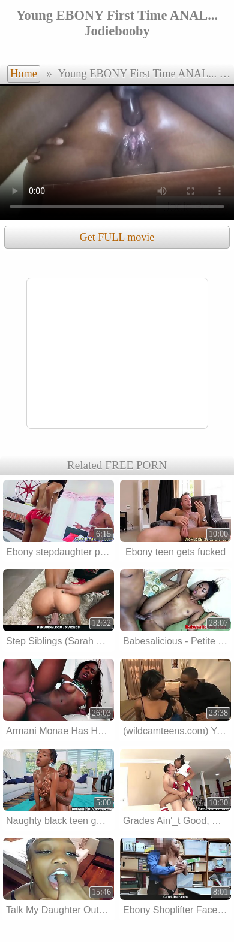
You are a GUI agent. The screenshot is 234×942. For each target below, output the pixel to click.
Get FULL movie (117, 237)
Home (23, 74)
